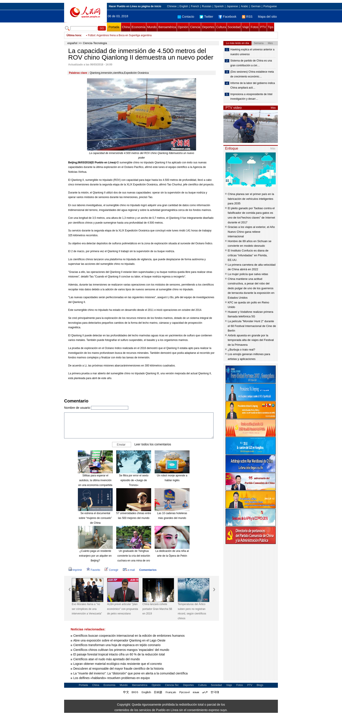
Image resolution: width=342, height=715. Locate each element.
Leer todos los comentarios (152, 444)
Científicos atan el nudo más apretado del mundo (106, 659)
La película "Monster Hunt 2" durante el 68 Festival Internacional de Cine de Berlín (252, 326)
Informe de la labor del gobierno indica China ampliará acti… (252, 85)
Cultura (221, 27)
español (72, 43)
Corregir (111, 569)
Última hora (74, 35)
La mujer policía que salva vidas (248, 274)
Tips (271, 27)
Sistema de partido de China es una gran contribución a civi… (251, 63)
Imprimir (75, 569)
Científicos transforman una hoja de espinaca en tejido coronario (117, 645)
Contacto (186, 16)
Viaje (245, 27)
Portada (113, 27)
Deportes (208, 27)
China (126, 27)
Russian (206, 6)
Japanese (232, 6)
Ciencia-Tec (172, 685)
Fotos (254, 27)
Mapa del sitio (267, 16)
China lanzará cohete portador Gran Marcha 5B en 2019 (157, 609)
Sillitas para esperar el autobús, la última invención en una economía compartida (95, 480)
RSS (247, 16)
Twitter (206, 16)
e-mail (129, 569)
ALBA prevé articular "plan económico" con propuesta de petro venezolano (122, 609)
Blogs (260, 685)
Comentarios (147, 569)
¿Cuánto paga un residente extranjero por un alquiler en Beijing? (95, 555)
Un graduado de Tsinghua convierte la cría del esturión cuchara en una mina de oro (133, 555)
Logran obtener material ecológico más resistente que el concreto (117, 663)
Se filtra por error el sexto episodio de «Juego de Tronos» (134, 480)
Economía (138, 27)
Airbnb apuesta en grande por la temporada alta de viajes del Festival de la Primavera (251, 340)
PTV (263, 27)
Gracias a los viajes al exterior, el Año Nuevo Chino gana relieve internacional (251, 231)
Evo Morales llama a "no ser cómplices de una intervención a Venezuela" (87, 609)
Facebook (227, 16)
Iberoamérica (167, 27)
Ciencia (195, 27)
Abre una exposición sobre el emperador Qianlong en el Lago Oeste (119, 640)
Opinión (183, 27)
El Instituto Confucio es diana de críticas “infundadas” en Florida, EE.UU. (248, 255)
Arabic (244, 6)
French (195, 6)
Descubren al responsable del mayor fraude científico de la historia (118, 668)
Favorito (93, 569)
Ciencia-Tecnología (95, 43)
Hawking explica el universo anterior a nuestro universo (252, 52)
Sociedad (234, 27)
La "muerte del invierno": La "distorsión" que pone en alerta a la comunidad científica (130, 673)
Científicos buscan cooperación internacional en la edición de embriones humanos (129, 635)
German (255, 6)
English (184, 6)
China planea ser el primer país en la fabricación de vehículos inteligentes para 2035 (251, 198)
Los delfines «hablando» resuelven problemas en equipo (111, 678)
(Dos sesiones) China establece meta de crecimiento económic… (252, 74)
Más (273, 107)
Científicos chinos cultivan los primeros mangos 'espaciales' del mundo (121, 650)
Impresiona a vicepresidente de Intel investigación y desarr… (251, 97)
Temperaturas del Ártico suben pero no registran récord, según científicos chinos (192, 611)
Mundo (152, 27)
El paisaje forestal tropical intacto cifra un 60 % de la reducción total (119, 654)
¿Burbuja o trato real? (241, 349)
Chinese (172, 6)
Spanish (219, 6)
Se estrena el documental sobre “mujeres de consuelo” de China (95, 518)
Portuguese (270, 6)
